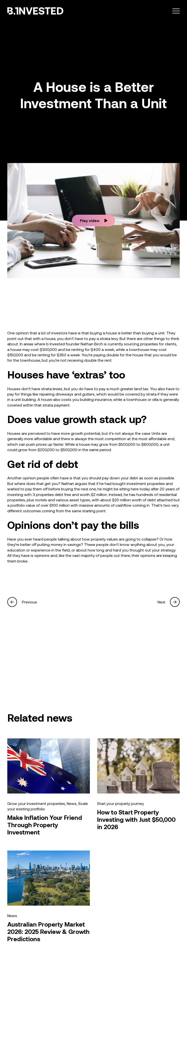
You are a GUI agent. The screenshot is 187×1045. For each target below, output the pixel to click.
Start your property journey (120, 803)
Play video (93, 220)
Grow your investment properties (36, 803)
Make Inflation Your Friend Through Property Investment (44, 825)
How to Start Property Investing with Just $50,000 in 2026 (136, 819)
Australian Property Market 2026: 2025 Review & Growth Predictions (48, 931)
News (71, 803)
